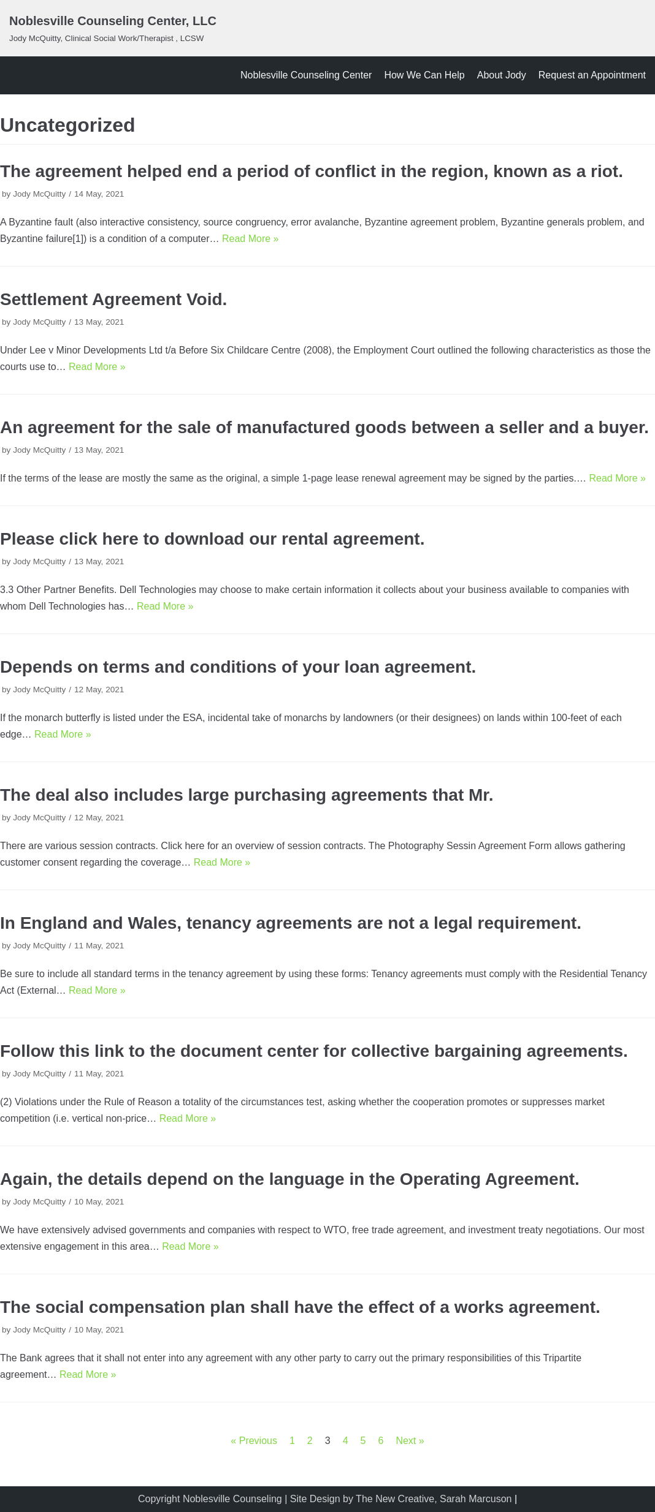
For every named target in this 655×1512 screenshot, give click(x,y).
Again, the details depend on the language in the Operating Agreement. (290, 1179)
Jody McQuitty (39, 193)
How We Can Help (424, 75)
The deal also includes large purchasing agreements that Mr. (246, 794)
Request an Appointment (592, 75)
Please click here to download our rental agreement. (212, 538)
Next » (410, 1440)
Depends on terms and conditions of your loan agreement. (238, 666)
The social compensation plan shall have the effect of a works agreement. (300, 1307)
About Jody (501, 75)
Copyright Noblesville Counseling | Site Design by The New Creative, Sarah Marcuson (324, 1499)
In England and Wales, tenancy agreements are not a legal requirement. (290, 922)
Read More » (250, 238)
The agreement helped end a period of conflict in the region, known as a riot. (311, 171)
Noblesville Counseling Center (306, 75)
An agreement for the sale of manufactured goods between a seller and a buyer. (324, 427)
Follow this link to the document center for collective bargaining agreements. (314, 1050)
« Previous (254, 1440)
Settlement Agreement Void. (113, 299)
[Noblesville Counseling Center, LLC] (112, 28)
